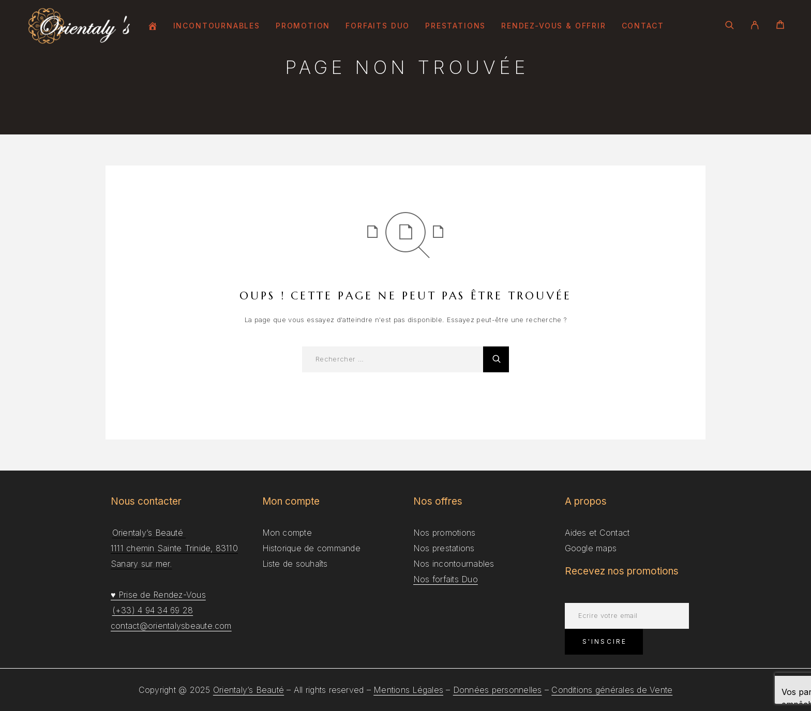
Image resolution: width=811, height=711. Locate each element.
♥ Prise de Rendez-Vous (158, 594)
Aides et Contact (597, 532)
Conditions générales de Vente (611, 690)
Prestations (455, 25)
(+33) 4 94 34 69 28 (152, 610)
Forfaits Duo (378, 25)
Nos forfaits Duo (445, 579)
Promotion (303, 25)
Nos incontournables (453, 563)
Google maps (591, 548)
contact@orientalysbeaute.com (171, 626)
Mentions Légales (408, 690)
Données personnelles (497, 690)
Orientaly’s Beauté (248, 690)
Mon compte (287, 532)
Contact (643, 25)
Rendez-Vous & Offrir (553, 25)
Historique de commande (311, 548)
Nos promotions (444, 532)
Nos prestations (444, 548)
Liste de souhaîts (295, 563)
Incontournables (216, 25)
